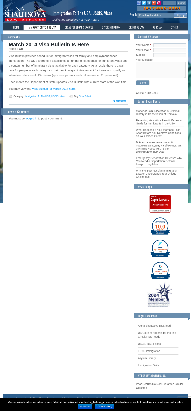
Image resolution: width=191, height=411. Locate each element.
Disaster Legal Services (79, 27)
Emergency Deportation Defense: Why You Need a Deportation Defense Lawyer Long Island (159, 161)
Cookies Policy (104, 406)
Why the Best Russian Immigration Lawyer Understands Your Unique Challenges (156, 173)
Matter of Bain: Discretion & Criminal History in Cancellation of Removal (158, 112)
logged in (31, 118)
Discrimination (111, 27)
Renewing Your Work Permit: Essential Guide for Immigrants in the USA (159, 122)
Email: (133, 14)
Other (174, 27)
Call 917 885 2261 (147, 92)
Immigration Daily (148, 365)
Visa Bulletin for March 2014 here (53, 88)
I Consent (85, 406)
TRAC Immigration (149, 351)
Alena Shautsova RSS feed (154, 325)
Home (16, 27)
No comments (119, 101)
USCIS (97, 13)
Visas (108, 13)
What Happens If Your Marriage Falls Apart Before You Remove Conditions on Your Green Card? (158, 133)
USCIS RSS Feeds (149, 343)
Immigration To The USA (71, 13)
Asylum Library (147, 358)
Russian (157, 27)
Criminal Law (136, 27)
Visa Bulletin (85, 96)
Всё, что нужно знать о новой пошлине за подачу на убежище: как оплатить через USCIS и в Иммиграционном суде (159, 147)
